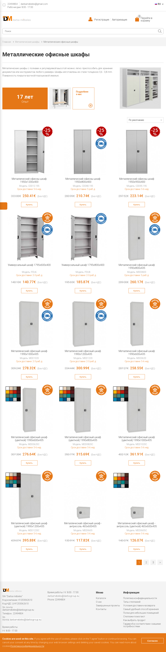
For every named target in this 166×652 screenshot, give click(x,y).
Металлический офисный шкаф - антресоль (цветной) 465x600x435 (137, 525)
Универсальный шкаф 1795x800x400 (82, 264)
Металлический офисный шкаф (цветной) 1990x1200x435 (29, 525)
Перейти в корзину (145, 19)
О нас (99, 602)
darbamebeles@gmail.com (34, 4)
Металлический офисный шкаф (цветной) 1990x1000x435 (137, 439)
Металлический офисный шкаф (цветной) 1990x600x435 (29, 439)
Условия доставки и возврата (139, 605)
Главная (6, 42)
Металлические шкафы (27, 42)
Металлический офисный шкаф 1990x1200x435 (83, 353)
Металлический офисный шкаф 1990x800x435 (137, 266)
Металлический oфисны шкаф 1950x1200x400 (29, 180)
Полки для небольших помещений (141, 613)
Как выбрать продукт (134, 620)
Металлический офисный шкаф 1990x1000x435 (29, 353)
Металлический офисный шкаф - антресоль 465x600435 (83, 525)
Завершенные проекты (108, 605)
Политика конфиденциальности (140, 598)
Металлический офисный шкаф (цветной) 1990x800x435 (83, 439)
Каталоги (101, 598)
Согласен (152, 641)
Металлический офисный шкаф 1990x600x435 (137, 353)
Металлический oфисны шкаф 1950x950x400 (136, 180)
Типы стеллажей (131, 602)
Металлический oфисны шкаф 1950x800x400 (82, 180)
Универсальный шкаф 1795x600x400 (29, 264)
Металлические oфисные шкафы (61, 42)
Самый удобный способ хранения (141, 609)
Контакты (101, 609)
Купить (29, 204)
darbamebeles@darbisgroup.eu (18, 610)
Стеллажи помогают (134, 616)
